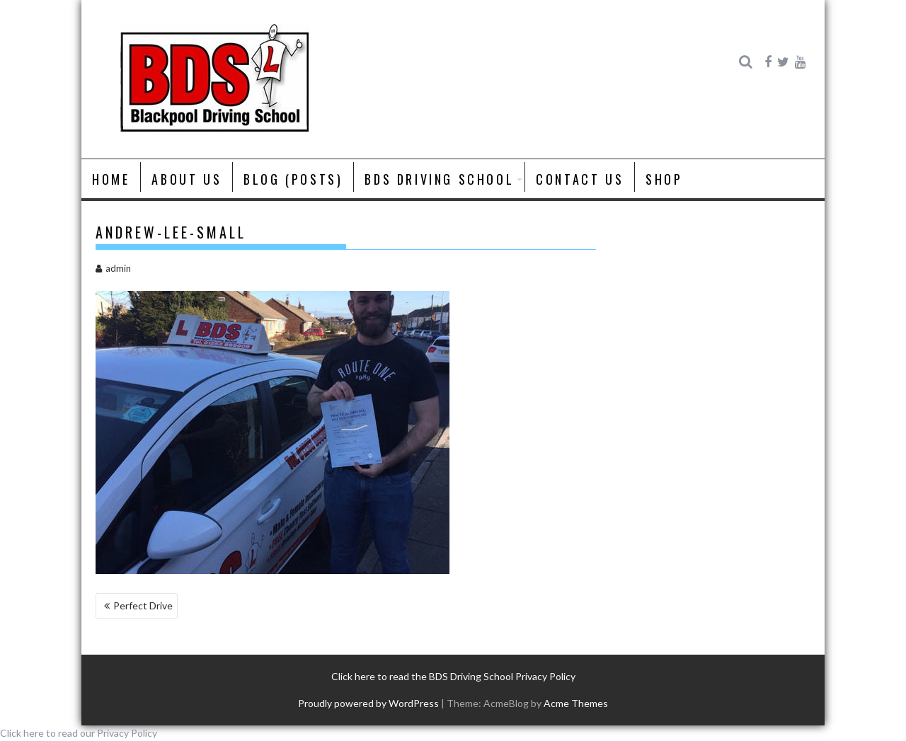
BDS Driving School (439, 179)
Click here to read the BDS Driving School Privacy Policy (453, 676)
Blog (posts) (293, 179)
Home (111, 179)
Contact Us (580, 179)
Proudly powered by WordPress (368, 703)
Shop (664, 179)
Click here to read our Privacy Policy (78, 733)
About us (186, 179)
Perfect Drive (143, 605)
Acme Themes (576, 703)
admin (113, 268)
